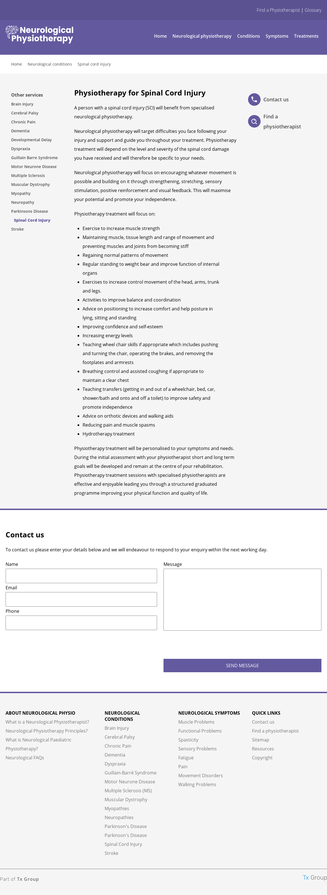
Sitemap (260, 740)
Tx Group (28, 879)
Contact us (268, 99)
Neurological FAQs (25, 758)
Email (11, 588)
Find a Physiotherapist (278, 10)
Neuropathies (119, 817)
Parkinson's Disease (126, 826)
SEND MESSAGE (242, 665)
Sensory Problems (197, 749)
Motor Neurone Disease (34, 166)
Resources (263, 749)
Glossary (313, 10)
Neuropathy (22, 202)
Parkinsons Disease (29, 211)
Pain (182, 767)
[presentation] (206, 645)
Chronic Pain (23, 122)
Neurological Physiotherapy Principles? (47, 731)
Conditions (248, 36)
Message (173, 564)
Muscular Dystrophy (30, 184)
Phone (12, 611)
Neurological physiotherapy (202, 36)
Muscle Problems (196, 722)
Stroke (17, 229)
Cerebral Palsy (25, 113)
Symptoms (277, 36)
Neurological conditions (50, 64)
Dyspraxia (20, 148)
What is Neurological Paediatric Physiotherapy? (38, 744)
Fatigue (186, 758)
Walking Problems (197, 784)
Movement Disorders (200, 775)
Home (160, 36)
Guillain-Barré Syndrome (131, 773)
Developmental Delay (31, 139)
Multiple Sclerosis (28, 175)
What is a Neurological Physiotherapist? (47, 722)
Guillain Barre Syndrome (34, 157)
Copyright (262, 758)
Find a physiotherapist (274, 121)
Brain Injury (22, 104)
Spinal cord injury (94, 64)
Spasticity (188, 740)
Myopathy (21, 193)
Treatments (306, 36)
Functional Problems (200, 731)
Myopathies (117, 808)
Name (12, 564)
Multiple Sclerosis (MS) (128, 791)
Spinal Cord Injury (32, 220)
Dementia (20, 130)
